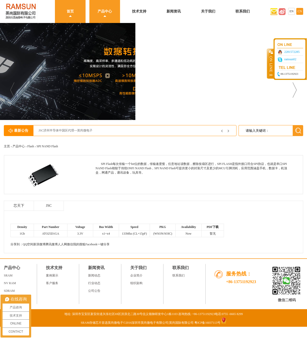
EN (292, 11)
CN (300, 11)
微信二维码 (287, 300)
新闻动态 (94, 275)
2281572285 (292, 52)
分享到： (16, 244)
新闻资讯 (174, 11)
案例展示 (52, 275)
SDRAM (9, 291)
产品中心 (105, 11)
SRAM (8, 275)
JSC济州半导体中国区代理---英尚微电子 (65, 130)
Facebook (91, 244)
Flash (30, 146)
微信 (70, 244)
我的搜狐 (79, 244)
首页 (70, 11)
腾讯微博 (51, 244)
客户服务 (52, 283)
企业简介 (136, 275)
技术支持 (139, 11)
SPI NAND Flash (47, 146)
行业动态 (94, 283)
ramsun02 (290, 59)
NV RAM (10, 283)
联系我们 (242, 11)
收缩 (270, 64)
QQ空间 (28, 244)
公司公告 (94, 291)
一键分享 (103, 244)
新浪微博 (39, 244)
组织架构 (136, 283)
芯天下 (19, 206)
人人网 (62, 244)
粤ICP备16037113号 (207, 322)
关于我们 (208, 11)
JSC (49, 206)
